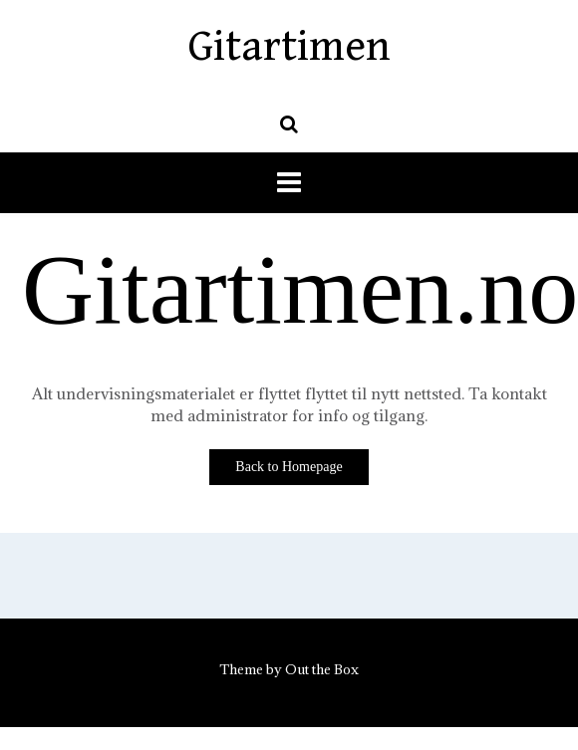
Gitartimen (289, 47)
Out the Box (322, 669)
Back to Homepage (288, 466)
